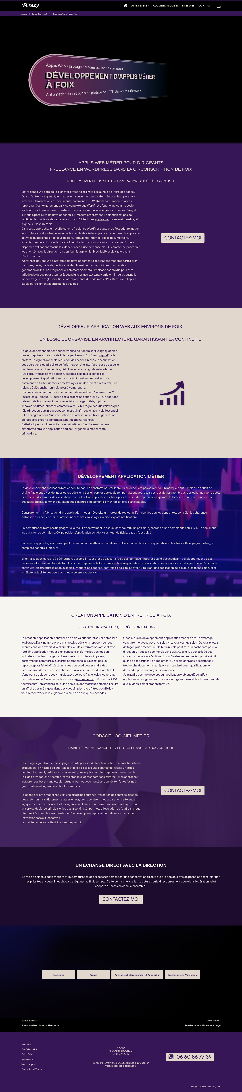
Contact (204, 5)
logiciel (103, 355)
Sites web (188, 5)
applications (102, 261)
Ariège (93, 973)
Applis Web (56, 66)
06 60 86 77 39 (190, 1056)
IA (40, 192)
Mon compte (28, 1064)
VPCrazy (212, 1086)
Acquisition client (165, 5)
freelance (31, 192)
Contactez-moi (182, 238)
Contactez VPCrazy (31, 1069)
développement (81, 261)
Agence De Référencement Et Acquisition (137, 973)
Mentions (26, 1044)
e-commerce (115, 68)
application (102, 219)
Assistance (27, 1059)
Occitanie (58, 973)
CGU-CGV (26, 1054)
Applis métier (140, 5)
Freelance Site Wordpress (182, 973)
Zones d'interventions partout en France (113, 1063)
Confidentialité (29, 1049)
